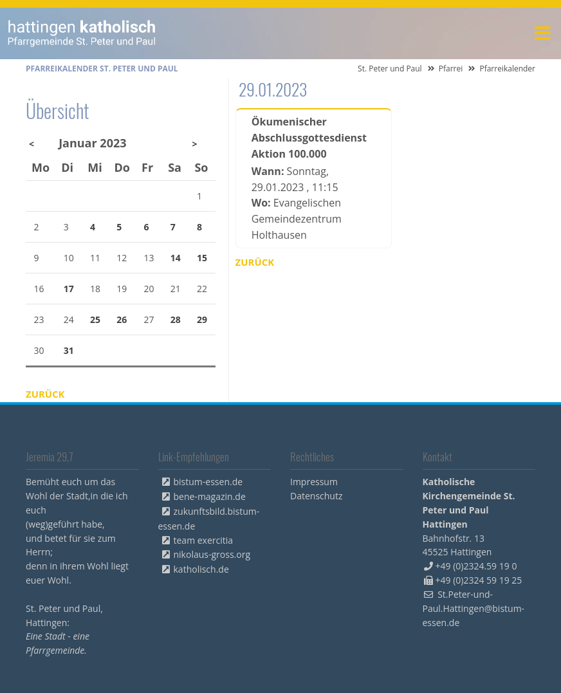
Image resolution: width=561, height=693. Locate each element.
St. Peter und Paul (390, 68)
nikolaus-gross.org (212, 554)
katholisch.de (201, 569)
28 (175, 319)
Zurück (255, 261)
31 (69, 350)
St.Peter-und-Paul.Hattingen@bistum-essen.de (474, 608)
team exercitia (204, 540)
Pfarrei (451, 68)
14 (175, 258)
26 (121, 319)
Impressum (314, 482)
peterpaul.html (82, 33)
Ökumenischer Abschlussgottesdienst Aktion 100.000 (309, 138)
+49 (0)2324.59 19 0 (476, 566)
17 (69, 288)
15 (202, 258)
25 (95, 319)
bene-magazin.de (210, 496)
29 (202, 319)
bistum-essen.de (208, 482)
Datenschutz (316, 496)
